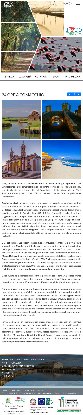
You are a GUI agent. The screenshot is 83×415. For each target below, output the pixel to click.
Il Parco (9, 76)
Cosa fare (41, 76)
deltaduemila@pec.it (72, 393)
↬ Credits (7, 372)
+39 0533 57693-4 (13, 393)
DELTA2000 (6, 391)
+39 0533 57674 (30, 393)
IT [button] (72, 3)
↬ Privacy (7, 376)
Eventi (56, 76)
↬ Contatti (8, 369)
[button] (64, 3)
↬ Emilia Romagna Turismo (18, 366)
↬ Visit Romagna (11, 362)
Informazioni (73, 76)
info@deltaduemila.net (51, 393)
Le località (25, 76)
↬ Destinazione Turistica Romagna (23, 359)
